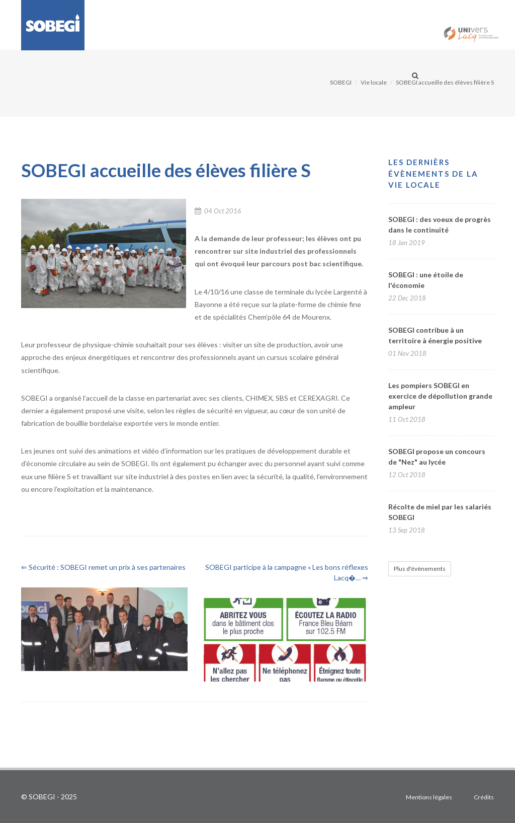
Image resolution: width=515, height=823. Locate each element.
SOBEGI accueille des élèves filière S (445, 82)
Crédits (484, 797)
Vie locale (374, 82)
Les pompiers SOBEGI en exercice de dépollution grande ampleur (440, 396)
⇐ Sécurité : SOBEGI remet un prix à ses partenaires (103, 567)
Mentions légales (429, 797)
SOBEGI (341, 82)
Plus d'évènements (420, 568)
